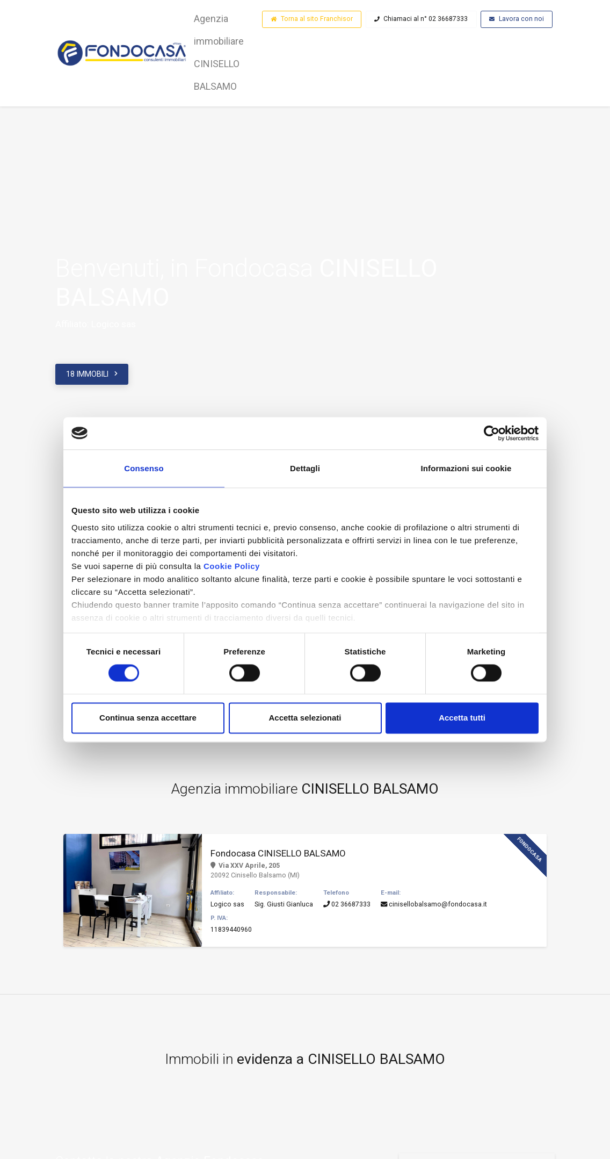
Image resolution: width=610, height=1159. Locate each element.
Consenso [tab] (143, 468)
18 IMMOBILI (87, 374)
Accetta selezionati (304, 717)
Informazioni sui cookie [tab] (466, 468)
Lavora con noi (516, 19)
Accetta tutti (462, 717)
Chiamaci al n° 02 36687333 (421, 19)
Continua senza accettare (148, 717)
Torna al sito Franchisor (312, 19)
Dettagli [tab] (305, 468)
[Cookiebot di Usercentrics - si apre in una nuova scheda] (492, 433)
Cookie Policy (232, 566)
